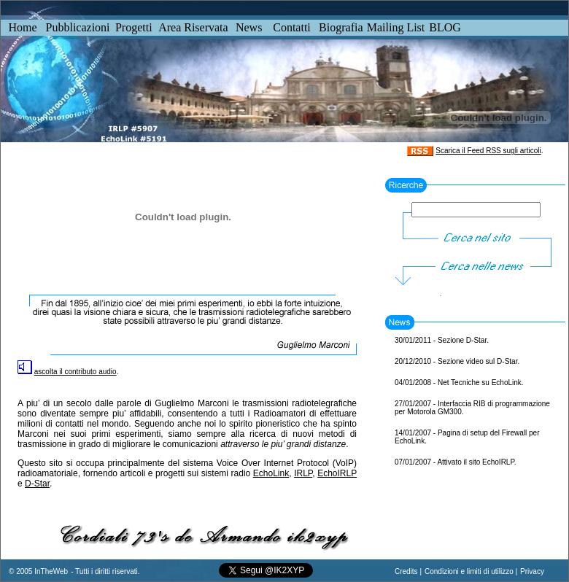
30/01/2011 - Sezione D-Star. (442, 340)
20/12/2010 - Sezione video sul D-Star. (457, 361)
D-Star (37, 483)
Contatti (292, 27)
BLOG (445, 27)
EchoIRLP (337, 473)
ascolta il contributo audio (75, 372)
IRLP (303, 473)
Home (22, 27)
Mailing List (396, 27)
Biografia (341, 27)
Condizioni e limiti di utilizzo (469, 571)
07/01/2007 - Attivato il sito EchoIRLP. (455, 462)
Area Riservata (193, 27)
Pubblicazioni (78, 27)
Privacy (532, 571)
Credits (406, 571)
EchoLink (271, 473)
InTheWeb (50, 571)
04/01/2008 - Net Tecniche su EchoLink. (459, 383)
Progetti (133, 27)
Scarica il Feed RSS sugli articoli (488, 151)
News (249, 27)
